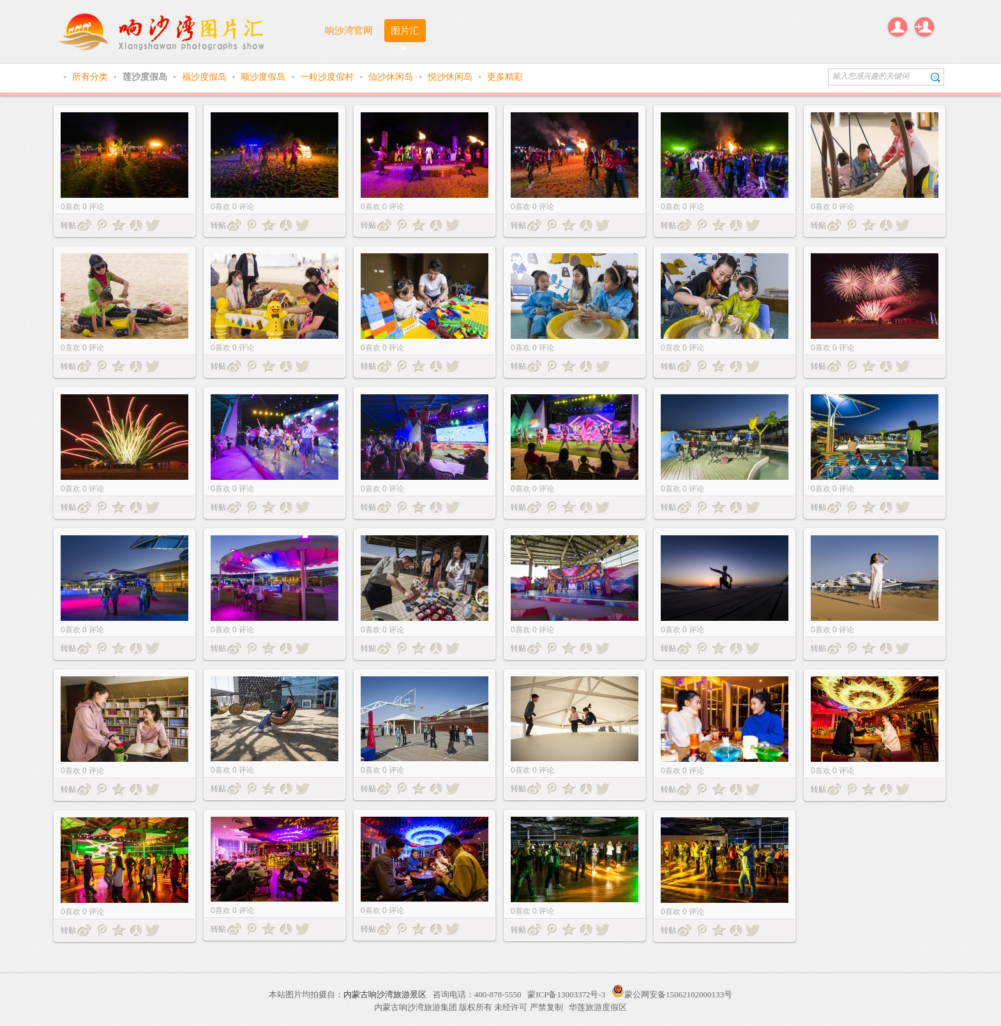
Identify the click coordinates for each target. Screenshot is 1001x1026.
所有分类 (91, 76)
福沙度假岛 (205, 76)
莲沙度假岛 (146, 76)
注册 (924, 26)
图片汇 (405, 30)
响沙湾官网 (349, 30)
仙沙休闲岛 (392, 76)
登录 (897, 26)
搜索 (935, 77)
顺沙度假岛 (264, 76)
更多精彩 (505, 76)
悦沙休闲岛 (451, 76)
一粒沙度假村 (328, 76)
